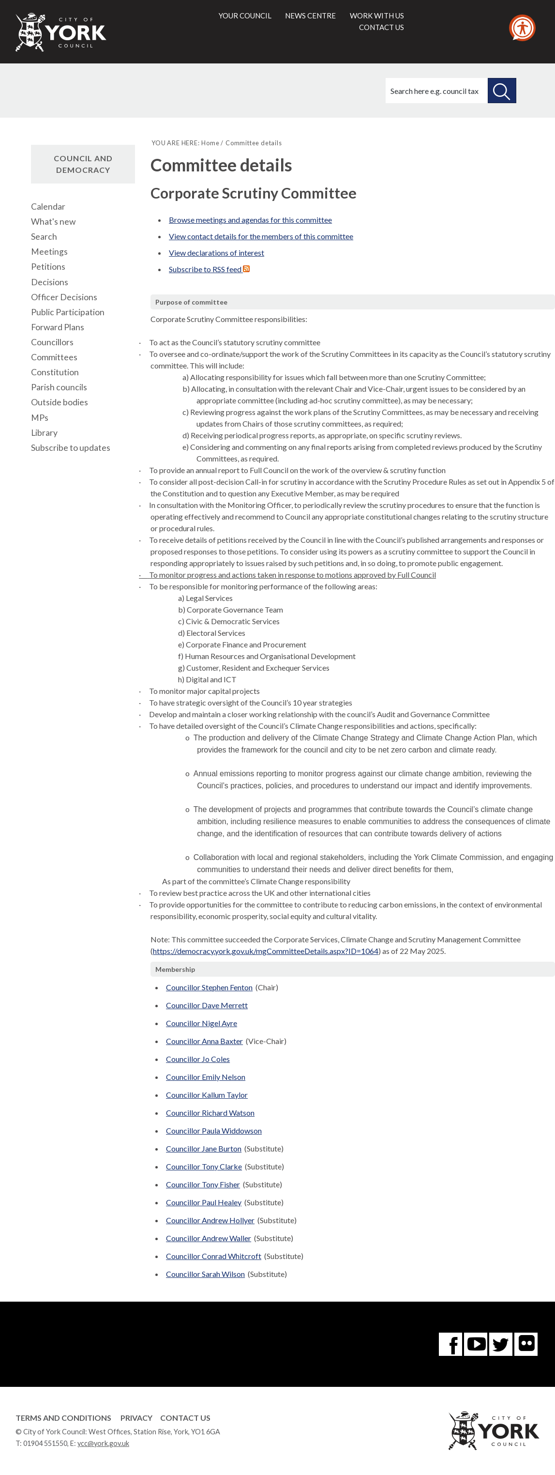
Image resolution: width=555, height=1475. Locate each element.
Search (44, 236)
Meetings (49, 251)
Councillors (52, 342)
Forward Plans (57, 327)
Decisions (49, 282)
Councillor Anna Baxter (204, 1040)
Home (210, 143)
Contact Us (185, 1417)
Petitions (48, 266)
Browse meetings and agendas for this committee (250, 219)
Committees (54, 357)
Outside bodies (59, 402)
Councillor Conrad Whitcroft (213, 1255)
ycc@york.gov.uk (103, 1443)
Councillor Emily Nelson (205, 1076)
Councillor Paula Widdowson (214, 1130)
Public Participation (68, 312)
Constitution (55, 372)
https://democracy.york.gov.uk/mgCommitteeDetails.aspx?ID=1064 (265, 950)
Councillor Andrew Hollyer (210, 1220)
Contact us (381, 27)
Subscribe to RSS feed (209, 269)
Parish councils (59, 387)
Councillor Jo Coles (198, 1058)
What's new (53, 221)
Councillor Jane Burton (203, 1148)
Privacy (136, 1417)
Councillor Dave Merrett (207, 1005)
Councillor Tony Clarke (204, 1166)
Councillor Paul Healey (203, 1202)
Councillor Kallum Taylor (207, 1094)
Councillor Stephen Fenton (209, 987)
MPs (39, 418)
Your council (245, 15)
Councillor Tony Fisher (203, 1184)
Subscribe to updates (70, 448)
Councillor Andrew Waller (208, 1238)
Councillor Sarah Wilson (205, 1273)
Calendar (48, 206)
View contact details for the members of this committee (261, 236)
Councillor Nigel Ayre (201, 1023)
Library (44, 433)
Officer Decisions (64, 297)
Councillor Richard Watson (210, 1112)
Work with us (377, 15)
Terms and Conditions (63, 1417)
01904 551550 (45, 1443)
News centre (310, 15)
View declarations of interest (216, 252)
